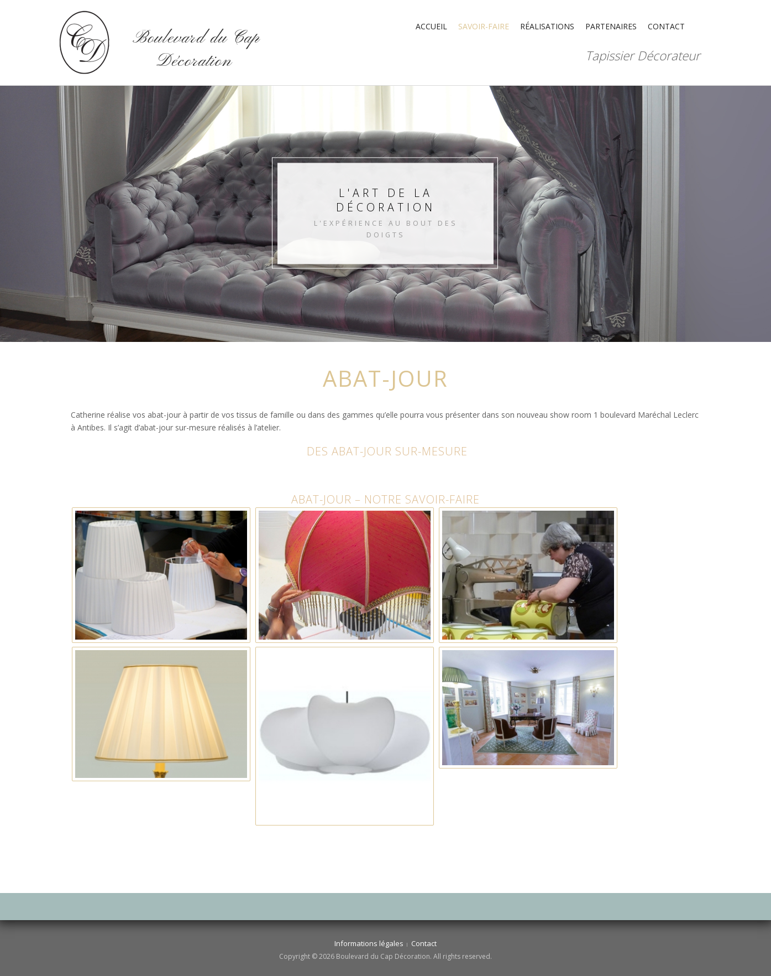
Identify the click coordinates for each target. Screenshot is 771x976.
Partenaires (611, 26)
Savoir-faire (483, 26)
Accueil (431, 26)
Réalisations (547, 26)
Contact (666, 26)
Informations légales (368, 943)
